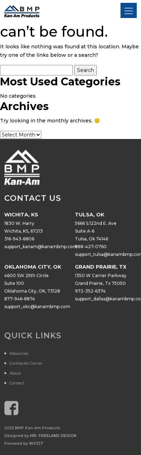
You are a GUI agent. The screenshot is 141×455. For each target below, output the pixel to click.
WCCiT (36, 444)
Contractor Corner (26, 364)
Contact (17, 384)
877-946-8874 (19, 299)
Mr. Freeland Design (53, 436)
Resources (19, 354)
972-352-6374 (90, 291)
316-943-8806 (19, 239)
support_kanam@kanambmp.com (40, 246)
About (15, 374)
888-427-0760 (91, 246)
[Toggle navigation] (129, 10)
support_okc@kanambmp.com (37, 306)
